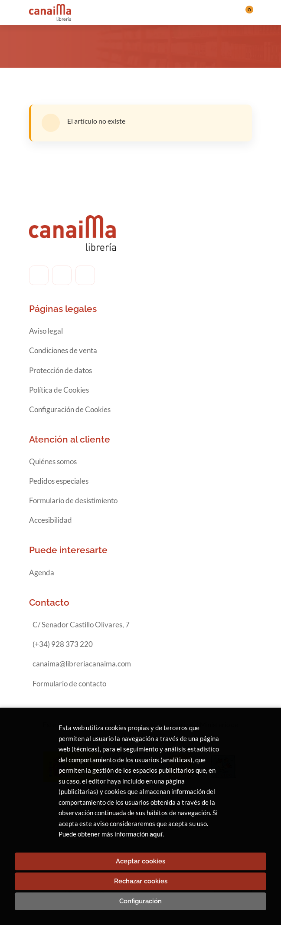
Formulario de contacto (69, 683)
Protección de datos (60, 370)
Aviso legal (46, 330)
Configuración (140, 901)
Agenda (41, 572)
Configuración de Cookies (70, 409)
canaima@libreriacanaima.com (82, 663)
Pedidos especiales (58, 480)
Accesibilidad (50, 520)
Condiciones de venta (63, 350)
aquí (156, 834)
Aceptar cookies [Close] (140, 861)
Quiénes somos (53, 461)
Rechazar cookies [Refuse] (140, 881)
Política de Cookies (59, 389)
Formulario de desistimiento (73, 500)
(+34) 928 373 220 (63, 644)
